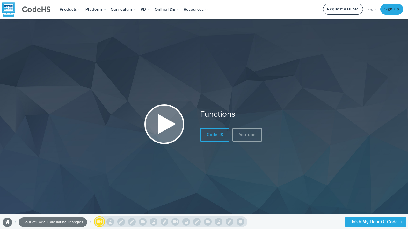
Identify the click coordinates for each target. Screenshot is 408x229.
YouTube (247, 134)
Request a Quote (343, 9)
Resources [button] (196, 9)
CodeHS (215, 134)
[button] (70, 9)
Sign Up (391, 9)
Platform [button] (95, 9)
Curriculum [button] (123, 9)
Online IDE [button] (167, 9)
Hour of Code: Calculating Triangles (53, 222)
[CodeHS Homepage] (28, 9)
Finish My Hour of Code (375, 222)
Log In (372, 9)
